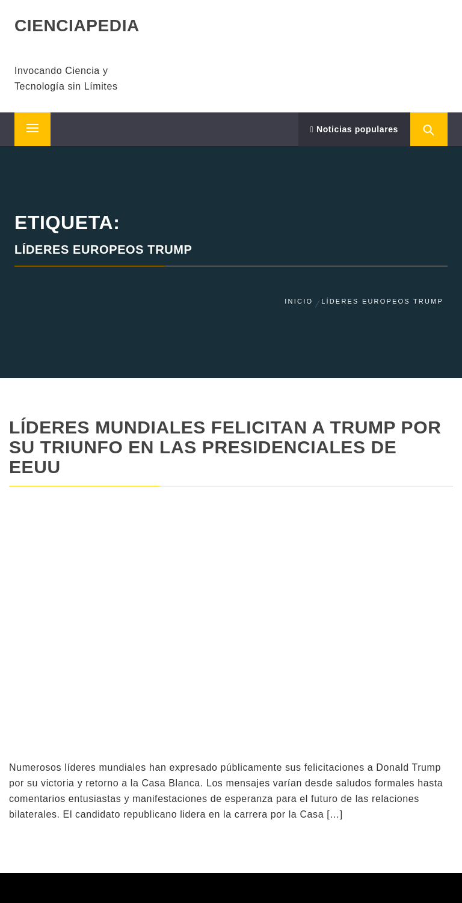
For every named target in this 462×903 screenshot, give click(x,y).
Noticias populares (354, 129)
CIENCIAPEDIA (77, 25)
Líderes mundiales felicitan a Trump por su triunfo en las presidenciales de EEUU (225, 447)
